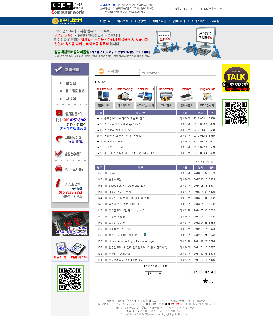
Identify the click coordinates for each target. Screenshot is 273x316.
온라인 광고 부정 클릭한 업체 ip (123, 135)
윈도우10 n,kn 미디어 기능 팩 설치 (124, 118)
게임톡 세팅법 (117, 216)
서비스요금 (204, 8)
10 (166, 266)
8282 (168, 304)
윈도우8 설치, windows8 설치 (126, 259)
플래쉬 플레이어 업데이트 (124, 235)
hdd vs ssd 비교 (114, 141)
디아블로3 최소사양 (120, 228)
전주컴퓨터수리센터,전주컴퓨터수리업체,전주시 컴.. (139, 247)
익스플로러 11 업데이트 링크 (126, 204)
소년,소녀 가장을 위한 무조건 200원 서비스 (129, 153)
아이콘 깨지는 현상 (120, 191)
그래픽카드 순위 (114, 147)
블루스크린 (115, 179)
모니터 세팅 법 (118, 222)
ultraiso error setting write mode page (132, 241)
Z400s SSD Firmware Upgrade (127, 185)
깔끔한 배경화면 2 (120, 253)
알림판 (218, 8)
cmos (112, 173)
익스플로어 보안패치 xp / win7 (122, 124)
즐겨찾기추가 (187, 8)
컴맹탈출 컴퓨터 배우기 (118, 130)
